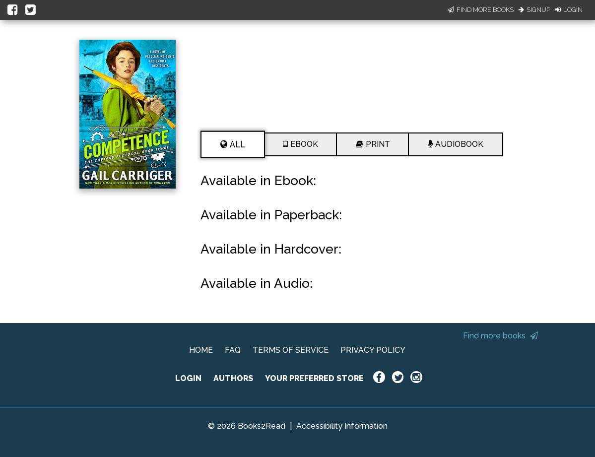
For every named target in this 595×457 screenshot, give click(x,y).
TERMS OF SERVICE (291, 350)
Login (569, 9)
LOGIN (188, 378)
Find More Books (481, 9)
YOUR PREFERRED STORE (314, 378)
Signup (534, 9)
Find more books (500, 335)
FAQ (233, 350)
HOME (201, 350)
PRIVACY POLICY (372, 350)
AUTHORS (233, 378)
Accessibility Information (342, 426)
